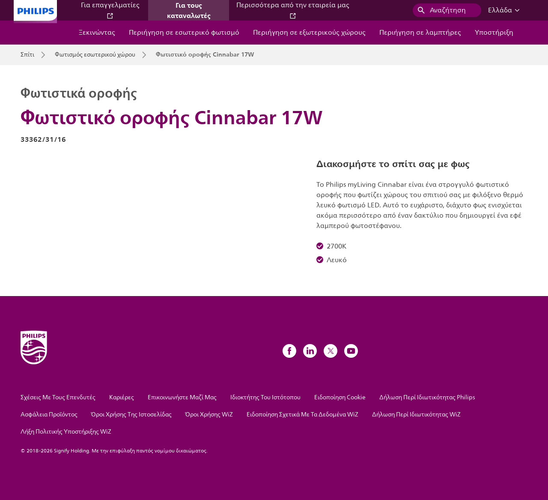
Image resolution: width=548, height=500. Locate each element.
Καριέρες (121, 397)
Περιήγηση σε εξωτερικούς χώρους (309, 32)
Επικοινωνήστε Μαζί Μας (182, 397)
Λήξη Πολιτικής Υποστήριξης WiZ (66, 432)
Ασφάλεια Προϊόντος (49, 414)
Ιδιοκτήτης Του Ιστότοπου (265, 397)
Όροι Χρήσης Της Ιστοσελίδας (131, 414)
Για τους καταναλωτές (189, 10)
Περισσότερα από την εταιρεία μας (292, 9)
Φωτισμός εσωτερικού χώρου (95, 55)
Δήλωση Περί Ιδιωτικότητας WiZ (416, 414)
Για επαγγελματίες (110, 9)
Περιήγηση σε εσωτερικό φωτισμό (184, 32)
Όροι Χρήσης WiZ (209, 414)
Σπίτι (27, 55)
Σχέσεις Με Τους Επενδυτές (58, 397)
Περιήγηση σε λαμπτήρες (420, 32)
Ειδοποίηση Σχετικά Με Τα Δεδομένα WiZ (302, 414)
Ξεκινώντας (97, 32)
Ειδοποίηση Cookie (340, 397)
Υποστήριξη (494, 32)
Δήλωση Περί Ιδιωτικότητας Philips (427, 397)
